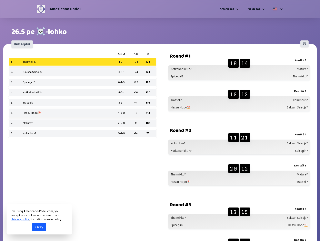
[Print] (304, 43)
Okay (39, 227)
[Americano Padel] (41, 9)
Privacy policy (20, 219)
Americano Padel (65, 9)
